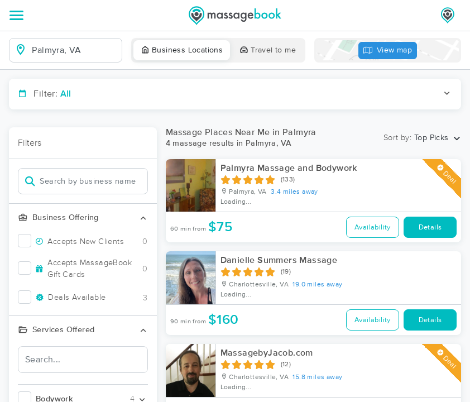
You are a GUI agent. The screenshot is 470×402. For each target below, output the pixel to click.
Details (430, 227)
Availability (372, 227)
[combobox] (74, 50)
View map (388, 50)
